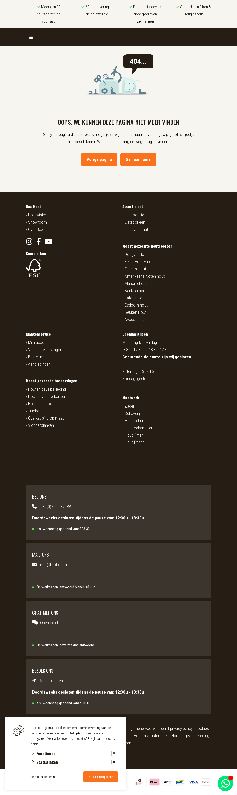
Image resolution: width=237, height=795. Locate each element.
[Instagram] (29, 241)
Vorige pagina (99, 159)
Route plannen (51, 680)
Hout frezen (135, 442)
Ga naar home (138, 159)
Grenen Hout (135, 268)
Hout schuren (136, 420)
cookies (202, 728)
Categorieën (135, 222)
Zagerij (130, 406)
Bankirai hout (136, 290)
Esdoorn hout (136, 305)
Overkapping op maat (46, 418)
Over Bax (35, 229)
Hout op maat (136, 229)
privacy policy (181, 728)
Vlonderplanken (41, 425)
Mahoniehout (136, 283)
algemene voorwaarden (147, 728)
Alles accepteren (100, 777)
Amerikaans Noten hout (145, 276)
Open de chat (51, 622)
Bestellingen (38, 356)
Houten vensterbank (150, 735)
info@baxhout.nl (54, 564)
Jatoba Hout (135, 297)
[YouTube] (48, 241)
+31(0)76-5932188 (55, 506)
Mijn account (39, 342)
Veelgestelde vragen (45, 349)
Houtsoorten (135, 215)
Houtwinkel (37, 215)
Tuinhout (35, 410)
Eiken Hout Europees (142, 261)
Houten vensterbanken (47, 396)
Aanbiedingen (39, 364)
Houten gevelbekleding (47, 389)
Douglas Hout (136, 254)
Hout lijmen (134, 435)
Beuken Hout (135, 312)
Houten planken (41, 403)
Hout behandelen (139, 427)
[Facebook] (38, 241)
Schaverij (132, 413)
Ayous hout (134, 319)
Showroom (37, 222)
